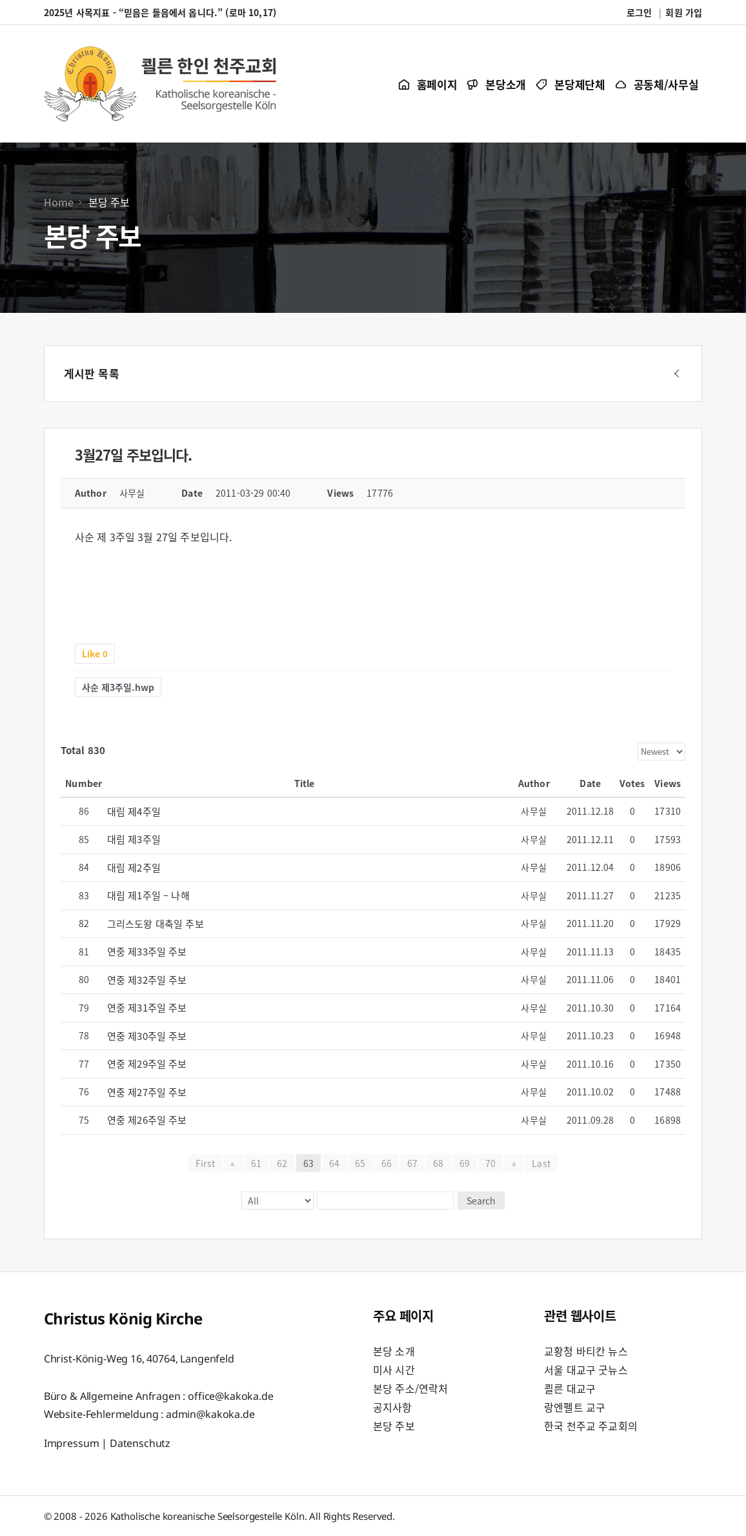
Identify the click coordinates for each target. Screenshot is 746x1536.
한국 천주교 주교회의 (591, 1425)
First (206, 1163)
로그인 (639, 12)
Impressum (71, 1443)
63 (308, 1163)
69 (464, 1163)
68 (438, 1163)
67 (412, 1163)
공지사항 (392, 1407)
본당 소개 (394, 1351)
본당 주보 (394, 1425)
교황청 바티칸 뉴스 (586, 1351)
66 (386, 1163)
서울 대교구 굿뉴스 (586, 1369)
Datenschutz (140, 1443)
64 (334, 1163)
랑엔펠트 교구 (574, 1407)
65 (360, 1163)
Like (95, 653)
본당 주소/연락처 (410, 1388)
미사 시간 (394, 1369)
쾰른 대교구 (570, 1388)
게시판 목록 (91, 373)
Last (540, 1163)
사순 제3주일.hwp (118, 687)
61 (256, 1163)
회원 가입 (683, 12)
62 (282, 1163)
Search (480, 1200)
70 (490, 1163)
